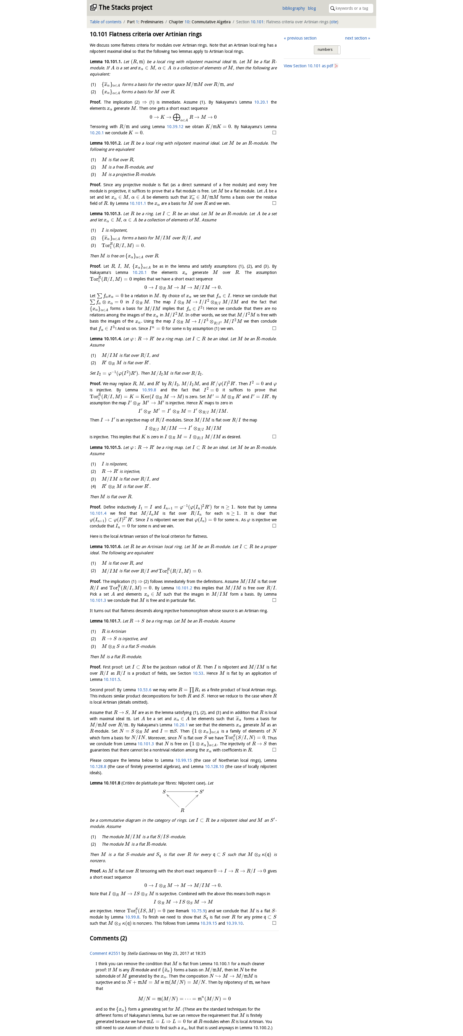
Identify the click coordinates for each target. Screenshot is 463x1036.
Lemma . (106, 61)
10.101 (257, 21)
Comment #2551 (105, 959)
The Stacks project (125, 7)
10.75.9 (198, 910)
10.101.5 (112, 679)
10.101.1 (138, 203)
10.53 (198, 673)
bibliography (294, 8)
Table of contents (105, 21)
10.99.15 (183, 760)
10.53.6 (144, 689)
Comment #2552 (105, 1023)
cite (334, 21)
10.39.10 (98, 929)
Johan (132, 1023)
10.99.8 (149, 390)
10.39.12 (175, 126)
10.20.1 (261, 102)
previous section (302, 38)
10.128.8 (98, 766)
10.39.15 (259, 923)
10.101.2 (184, 588)
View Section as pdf (308, 65)
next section (356, 38)
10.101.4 (98, 513)
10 (187, 21)
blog (312, 8)
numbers (325, 50)
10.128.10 (214, 766)
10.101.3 (98, 600)
